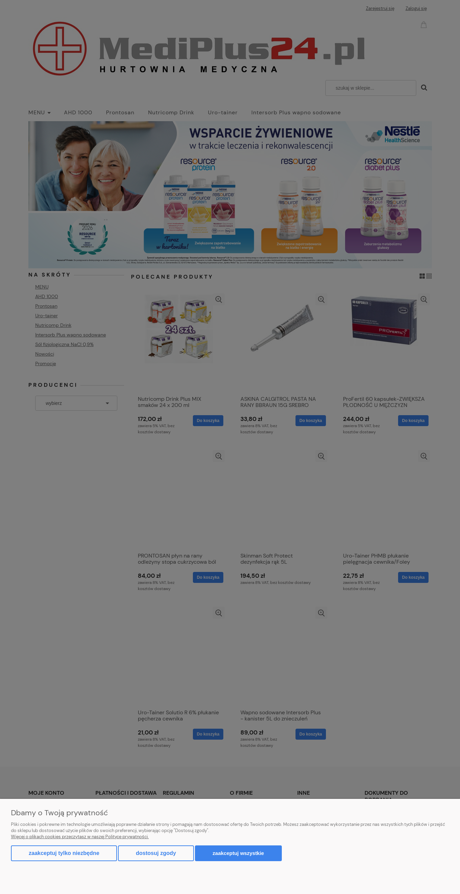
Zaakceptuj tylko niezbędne (64, 853)
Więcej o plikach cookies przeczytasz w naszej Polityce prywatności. (80, 837)
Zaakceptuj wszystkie (238, 853)
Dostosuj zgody (156, 853)
